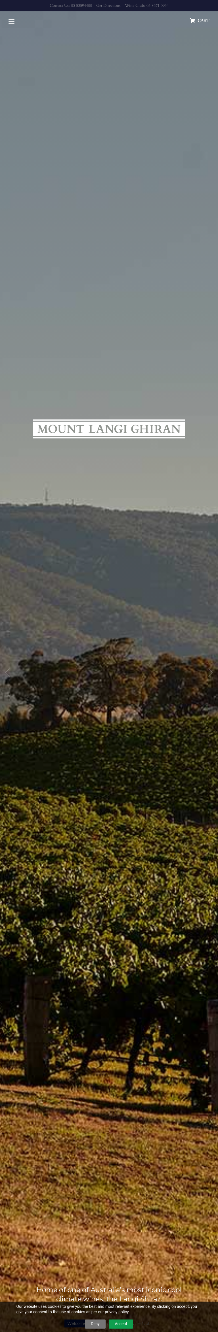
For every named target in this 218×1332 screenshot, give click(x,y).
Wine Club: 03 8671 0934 (147, 5)
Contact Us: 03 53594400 (71, 5)
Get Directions (108, 5)
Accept (121, 1323)
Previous (7, 673)
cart (203, 20)
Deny (95, 1323)
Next (210, 673)
